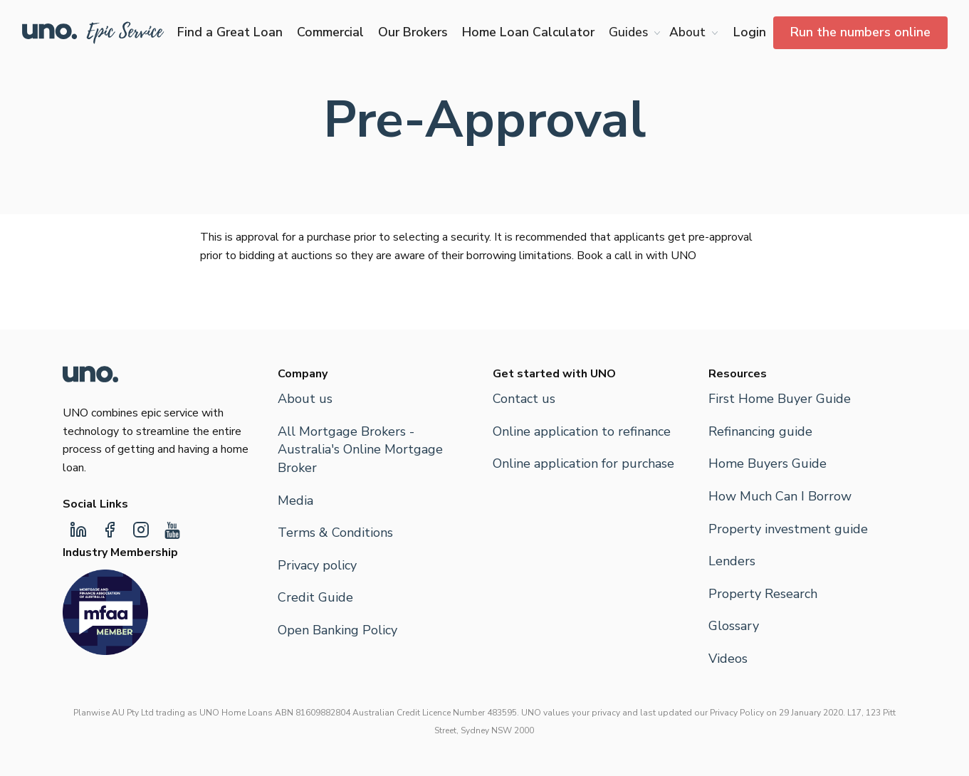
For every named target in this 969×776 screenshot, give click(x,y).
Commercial (330, 32)
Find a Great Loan (230, 32)
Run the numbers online (860, 32)
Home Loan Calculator (528, 32)
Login (749, 32)
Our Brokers (413, 32)
